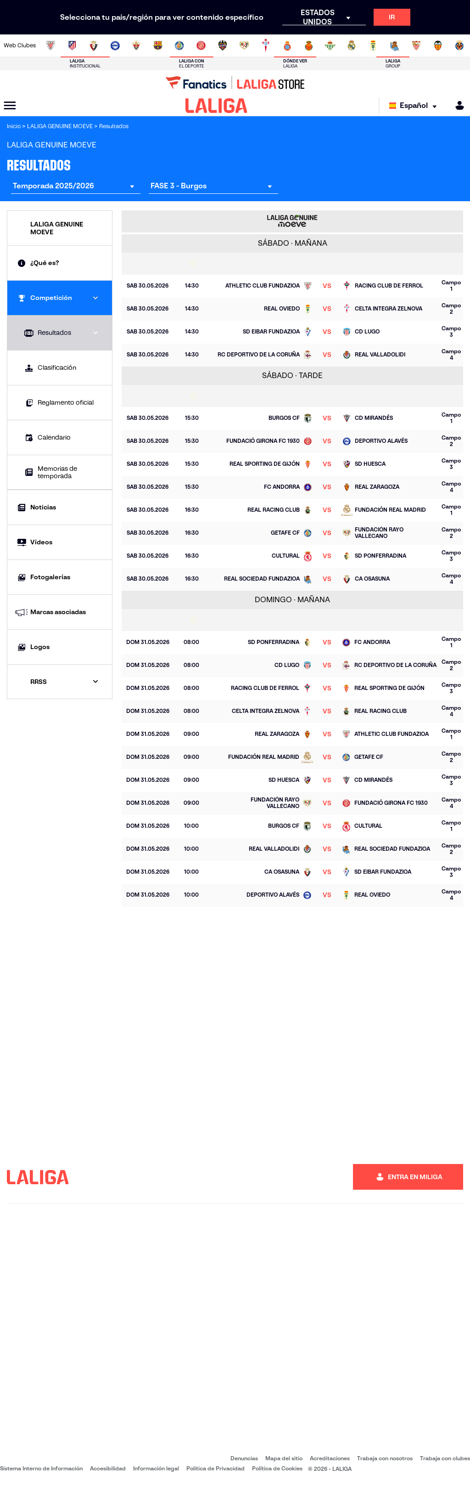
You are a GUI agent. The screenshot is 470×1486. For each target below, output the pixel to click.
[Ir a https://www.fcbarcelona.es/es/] (158, 45)
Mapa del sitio (283, 1458)
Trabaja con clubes (445, 1458)
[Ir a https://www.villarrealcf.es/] (459, 45)
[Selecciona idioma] (415, 106)
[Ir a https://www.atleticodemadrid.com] (72, 45)
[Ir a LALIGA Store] (235, 82)
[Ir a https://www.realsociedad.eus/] (395, 45)
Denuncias (244, 1458)
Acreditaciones (330, 1458)
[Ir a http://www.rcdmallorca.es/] (309, 45)
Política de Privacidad (215, 1468)
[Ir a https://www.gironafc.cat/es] (201, 45)
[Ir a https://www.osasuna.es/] (94, 45)
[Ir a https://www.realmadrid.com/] (351, 45)
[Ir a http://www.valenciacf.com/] (438, 45)
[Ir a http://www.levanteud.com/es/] (222, 45)
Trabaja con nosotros (385, 1458)
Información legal (156, 1468)
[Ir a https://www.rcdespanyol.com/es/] (287, 45)
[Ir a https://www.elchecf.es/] (136, 45)
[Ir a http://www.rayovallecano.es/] (244, 45)
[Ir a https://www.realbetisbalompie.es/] (330, 45)
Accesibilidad (108, 1468)
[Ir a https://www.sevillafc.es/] (416, 45)
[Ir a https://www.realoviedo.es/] (373, 45)
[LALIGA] (216, 105)
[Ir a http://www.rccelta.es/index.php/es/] (266, 45)
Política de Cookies (277, 1468)
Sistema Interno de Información (41, 1468)
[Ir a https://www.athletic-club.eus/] (50, 45)
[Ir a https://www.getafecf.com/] (179, 45)
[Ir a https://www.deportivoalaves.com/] (115, 45)
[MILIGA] (456, 105)
